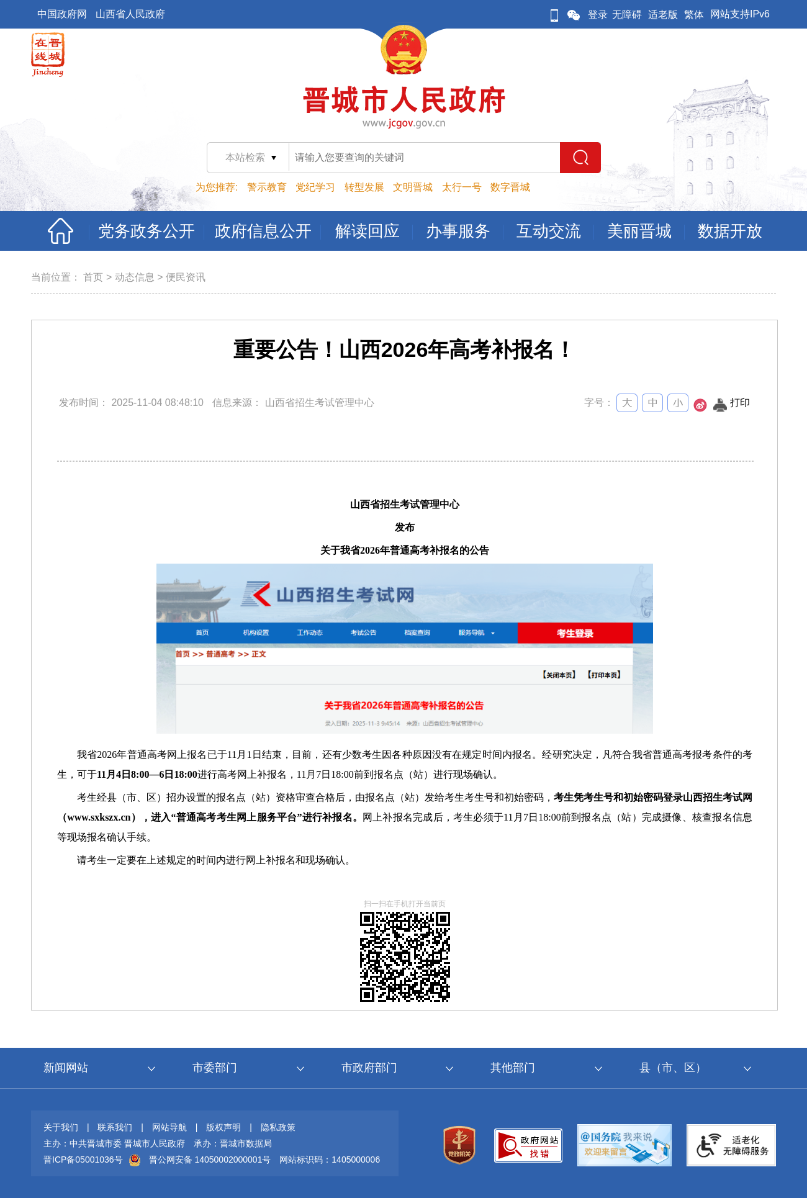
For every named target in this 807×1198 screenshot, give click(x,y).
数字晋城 (510, 187)
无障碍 (627, 14)
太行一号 (462, 187)
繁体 (694, 14)
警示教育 (267, 187)
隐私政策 (278, 1127)
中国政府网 (62, 14)
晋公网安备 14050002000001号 (210, 1159)
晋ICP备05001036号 (83, 1159)
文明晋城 (413, 187)
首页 (93, 277)
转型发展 (364, 187)
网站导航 (169, 1127)
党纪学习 (315, 187)
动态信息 (135, 277)
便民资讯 (185, 277)
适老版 (663, 14)
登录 (598, 14)
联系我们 (114, 1127)
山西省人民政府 (130, 14)
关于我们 (60, 1127)
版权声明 (223, 1127)
